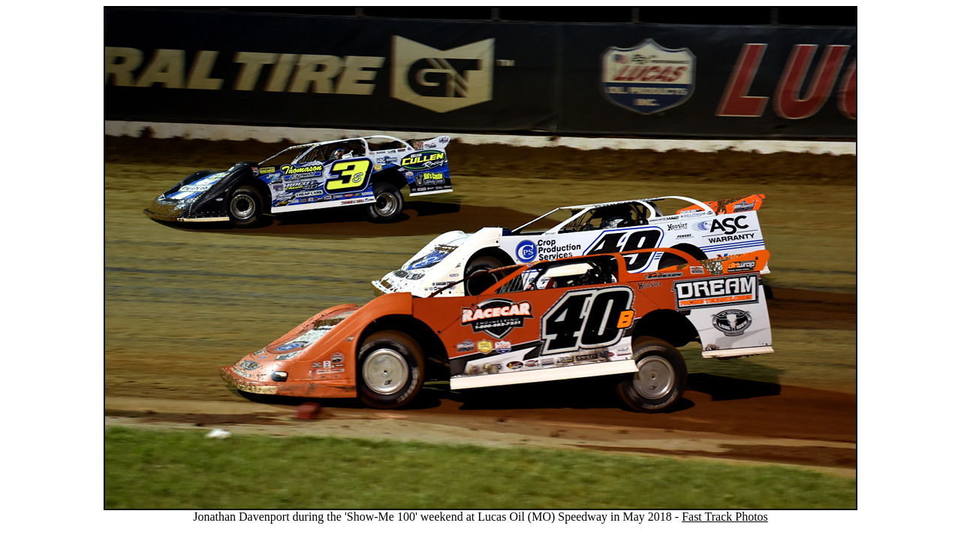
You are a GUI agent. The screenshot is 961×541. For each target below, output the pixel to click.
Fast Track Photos (725, 516)
